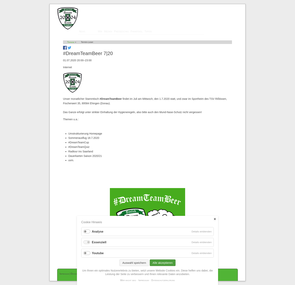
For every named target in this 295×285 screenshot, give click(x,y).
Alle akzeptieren (163, 262)
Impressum (64, 273)
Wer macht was (128, 280)
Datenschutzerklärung (163, 280)
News (82, 31)
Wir (100, 31)
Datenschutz (76, 273)
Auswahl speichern (134, 262)
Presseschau (121, 31)
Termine (91, 31)
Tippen (148, 31)
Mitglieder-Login (228, 5)
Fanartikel (137, 31)
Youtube (98, 253)
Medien (108, 31)
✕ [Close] (215, 219)
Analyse (97, 231)
